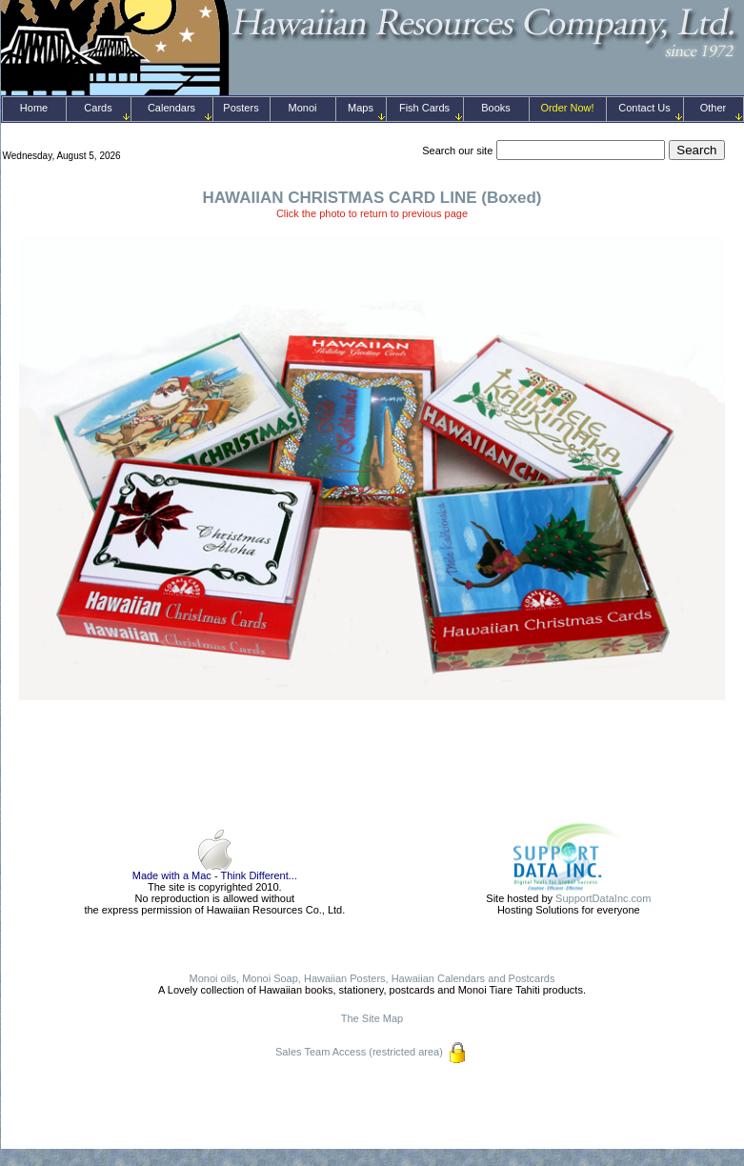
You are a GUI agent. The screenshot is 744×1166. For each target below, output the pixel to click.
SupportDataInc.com (603, 898)
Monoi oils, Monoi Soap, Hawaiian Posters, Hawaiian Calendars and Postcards (372, 978)
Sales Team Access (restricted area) (359, 1051)
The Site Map (372, 1018)
